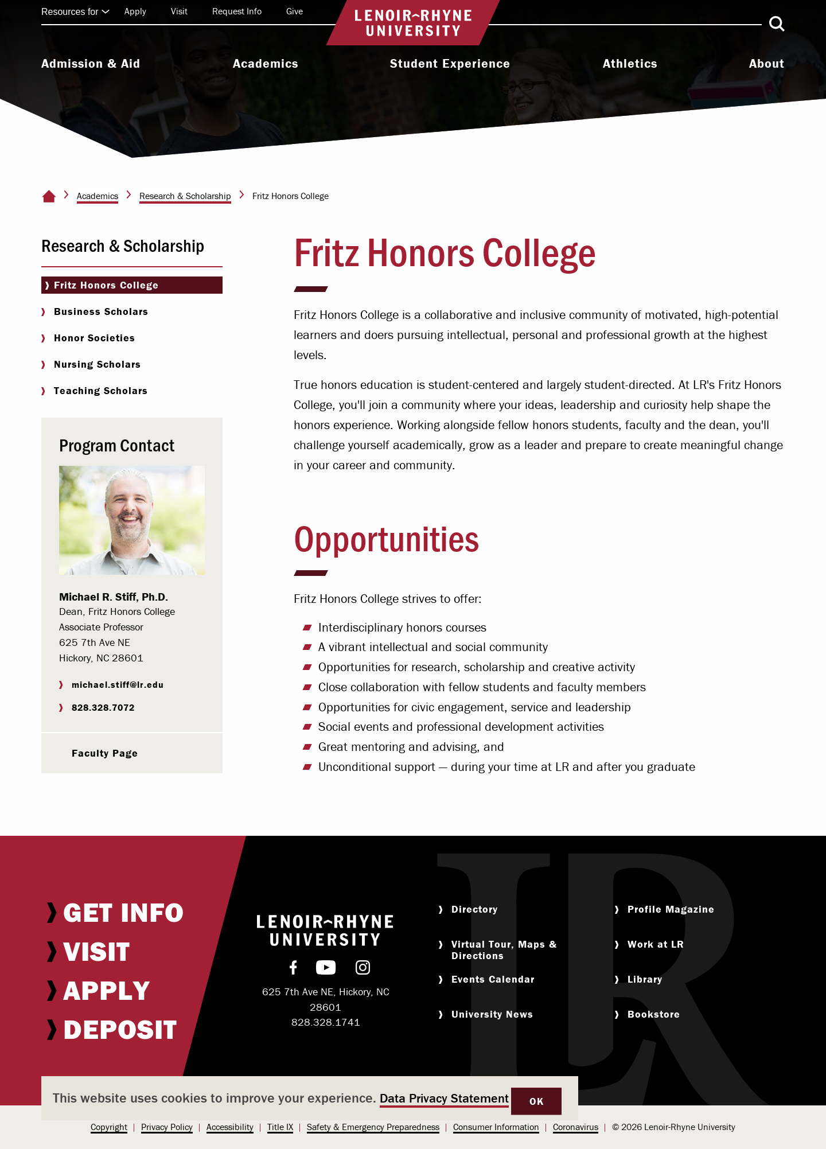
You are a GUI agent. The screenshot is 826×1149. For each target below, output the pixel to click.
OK (536, 1101)
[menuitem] (91, 64)
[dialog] (310, 1098)
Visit (179, 11)
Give (294, 11)
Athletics (630, 63)
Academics (265, 63)
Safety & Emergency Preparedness (373, 1126)
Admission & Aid (91, 63)
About (767, 63)
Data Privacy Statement (444, 1098)
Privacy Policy (167, 1126)
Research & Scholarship (185, 195)
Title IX (280, 1126)
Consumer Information (496, 1126)
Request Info (237, 11)
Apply (135, 11)
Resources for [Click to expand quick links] (75, 12)
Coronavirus (575, 1126)
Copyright (109, 1126)
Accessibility (230, 1126)
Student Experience (450, 63)
